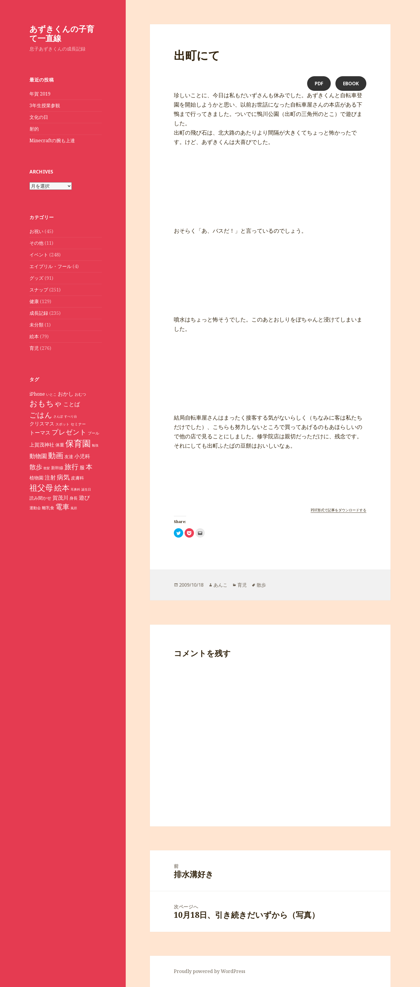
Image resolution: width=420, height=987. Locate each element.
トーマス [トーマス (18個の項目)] (39, 432)
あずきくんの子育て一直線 (61, 33)
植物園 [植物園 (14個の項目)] (36, 478)
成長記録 (38, 313)
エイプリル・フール (50, 266)
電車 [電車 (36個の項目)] (62, 506)
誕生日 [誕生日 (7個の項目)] (86, 489)
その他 (36, 243)
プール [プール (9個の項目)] (93, 433)
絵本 (34, 336)
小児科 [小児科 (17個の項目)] (82, 456)
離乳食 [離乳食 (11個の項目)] (48, 507)
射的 (34, 129)
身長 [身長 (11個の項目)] (73, 498)
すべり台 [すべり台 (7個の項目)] (70, 416)
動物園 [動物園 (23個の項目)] (38, 456)
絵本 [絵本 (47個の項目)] (61, 487)
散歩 (261, 585)
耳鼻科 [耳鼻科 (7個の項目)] (75, 489)
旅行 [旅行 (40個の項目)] (71, 466)
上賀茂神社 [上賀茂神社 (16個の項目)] (41, 444)
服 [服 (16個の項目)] (82, 467)
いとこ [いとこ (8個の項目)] (51, 394)
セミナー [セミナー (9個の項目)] (78, 424)
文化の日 (38, 117)
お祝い (36, 231)
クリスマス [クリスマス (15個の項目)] (41, 423)
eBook (351, 83)
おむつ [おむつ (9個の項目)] (80, 394)
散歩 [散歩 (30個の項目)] (35, 466)
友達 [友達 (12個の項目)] (68, 456)
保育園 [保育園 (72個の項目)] (78, 443)
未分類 (36, 325)
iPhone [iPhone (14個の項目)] (37, 394)
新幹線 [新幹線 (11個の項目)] (57, 467)
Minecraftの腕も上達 (52, 140)
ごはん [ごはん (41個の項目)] (40, 415)
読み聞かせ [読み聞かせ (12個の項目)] (40, 498)
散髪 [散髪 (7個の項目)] (46, 468)
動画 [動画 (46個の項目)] (55, 455)
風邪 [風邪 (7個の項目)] (74, 508)
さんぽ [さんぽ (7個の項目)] (58, 416)
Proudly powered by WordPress (209, 971)
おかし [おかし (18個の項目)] (66, 393)
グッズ (36, 278)
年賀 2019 (39, 94)
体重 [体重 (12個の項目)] (59, 445)
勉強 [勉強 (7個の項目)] (95, 445)
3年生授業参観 (44, 105)
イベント (38, 254)
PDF (319, 83)
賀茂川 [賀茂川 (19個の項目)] (60, 497)
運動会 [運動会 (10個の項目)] (35, 507)
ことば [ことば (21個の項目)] (71, 404)
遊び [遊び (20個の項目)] (84, 497)
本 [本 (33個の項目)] (89, 466)
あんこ (221, 585)
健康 (34, 301)
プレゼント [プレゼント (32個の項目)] (69, 432)
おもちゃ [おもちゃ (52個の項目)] (45, 403)
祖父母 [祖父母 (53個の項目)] (41, 487)
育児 (34, 348)
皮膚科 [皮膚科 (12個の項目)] (77, 478)
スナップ (38, 289)
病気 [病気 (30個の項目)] (63, 476)
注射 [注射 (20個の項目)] (50, 477)
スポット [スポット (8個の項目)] (62, 424)
